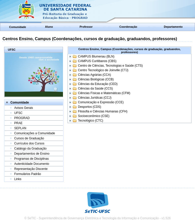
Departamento (173, 26)
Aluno (49, 26)
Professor (86, 26)
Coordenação (128, 26)
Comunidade (17, 26)
